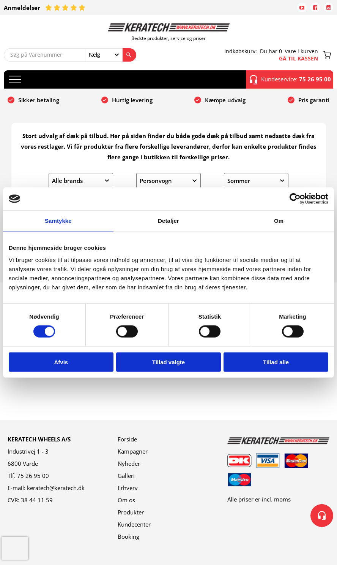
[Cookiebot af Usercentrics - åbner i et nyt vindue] (295, 199)
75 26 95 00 (33, 475)
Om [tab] (278, 220)
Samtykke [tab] (58, 220)
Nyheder (129, 463)
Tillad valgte (168, 362)
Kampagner (133, 451)
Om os (126, 500)
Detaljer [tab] (168, 220)
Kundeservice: (290, 79)
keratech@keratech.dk (56, 488)
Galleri (126, 475)
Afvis (61, 362)
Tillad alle (276, 362)
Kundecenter (134, 524)
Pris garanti (313, 100)
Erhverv (128, 488)
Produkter (131, 512)
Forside (127, 439)
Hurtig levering (132, 100)
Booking (128, 536)
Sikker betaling (38, 100)
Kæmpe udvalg (225, 100)
